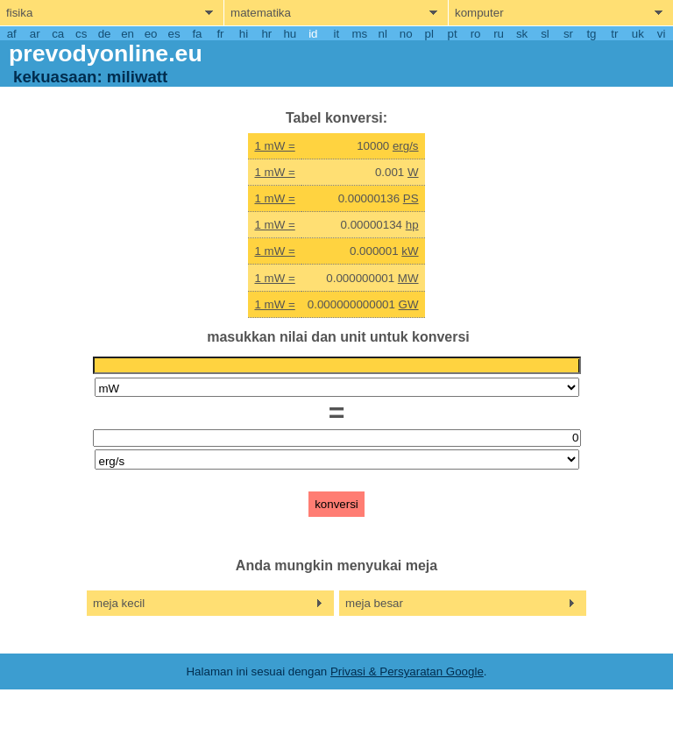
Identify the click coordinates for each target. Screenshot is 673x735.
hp (412, 224)
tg (591, 33)
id (312, 33)
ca (58, 33)
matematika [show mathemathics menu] (260, 12)
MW (408, 278)
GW (409, 304)
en (127, 33)
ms (359, 33)
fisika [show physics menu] (19, 12)
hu (289, 33)
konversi (336, 504)
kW (409, 251)
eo (151, 33)
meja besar (374, 603)
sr (568, 33)
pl (428, 33)
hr (266, 33)
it (336, 33)
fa (197, 33)
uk (638, 33)
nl (383, 33)
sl (545, 33)
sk (522, 33)
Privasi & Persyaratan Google (407, 671)
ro (476, 33)
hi (243, 33)
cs (81, 33)
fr (219, 33)
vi (661, 33)
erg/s (406, 145)
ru (498, 33)
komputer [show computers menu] (479, 12)
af (12, 33)
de (104, 33)
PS (411, 198)
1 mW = (274, 145)
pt (452, 33)
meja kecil (119, 603)
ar (35, 33)
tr (614, 33)
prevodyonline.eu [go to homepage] (105, 53)
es (173, 33)
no (406, 33)
